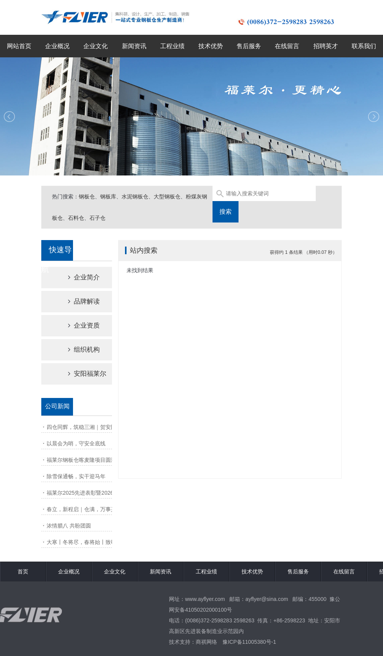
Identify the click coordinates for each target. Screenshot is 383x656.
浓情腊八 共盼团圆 (69, 526)
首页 (23, 571)
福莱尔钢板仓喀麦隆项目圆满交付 (87, 460)
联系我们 (364, 46)
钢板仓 (87, 196)
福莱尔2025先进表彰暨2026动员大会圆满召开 (101, 493)
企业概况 (57, 46)
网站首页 (19, 46)
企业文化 (95, 46)
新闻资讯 (134, 46)
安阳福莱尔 (80, 373)
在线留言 (287, 46)
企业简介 (77, 277)
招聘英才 (325, 46)
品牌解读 (77, 301)
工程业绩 (172, 46)
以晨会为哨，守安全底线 (76, 443)
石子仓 (97, 218)
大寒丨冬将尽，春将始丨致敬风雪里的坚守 (97, 542)
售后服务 (249, 46)
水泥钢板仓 (135, 196)
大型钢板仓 (167, 196)
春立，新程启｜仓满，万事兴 (81, 509)
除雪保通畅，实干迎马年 (76, 476)
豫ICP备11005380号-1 (249, 642)
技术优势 (210, 46)
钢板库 (108, 196)
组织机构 (77, 349)
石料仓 (76, 218)
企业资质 (77, 325)
